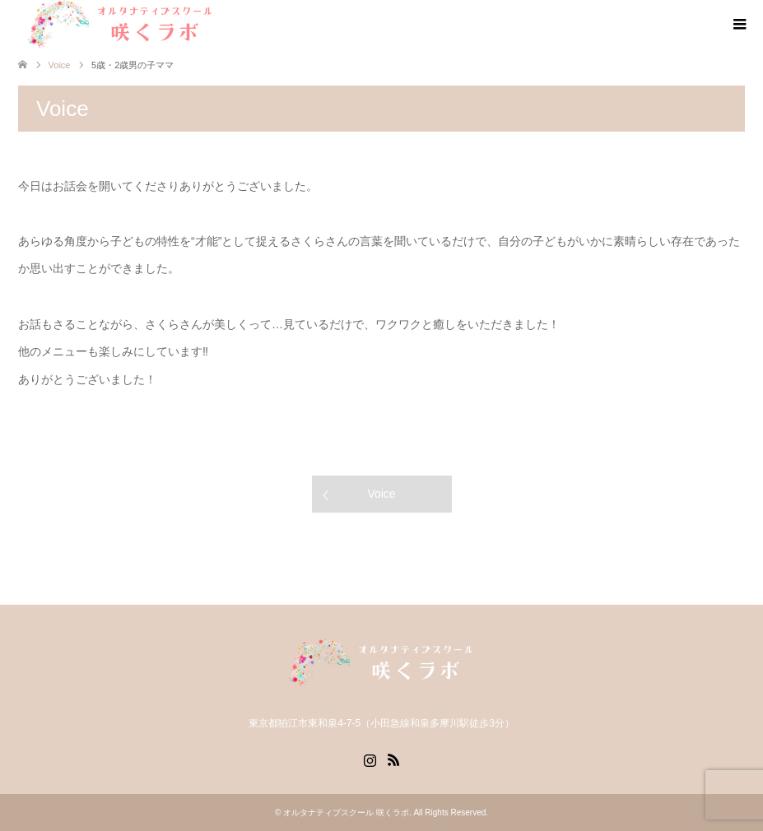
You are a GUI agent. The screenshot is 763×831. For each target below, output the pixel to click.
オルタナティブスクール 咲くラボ (346, 812)
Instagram (370, 759)
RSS (393, 759)
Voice (381, 493)
